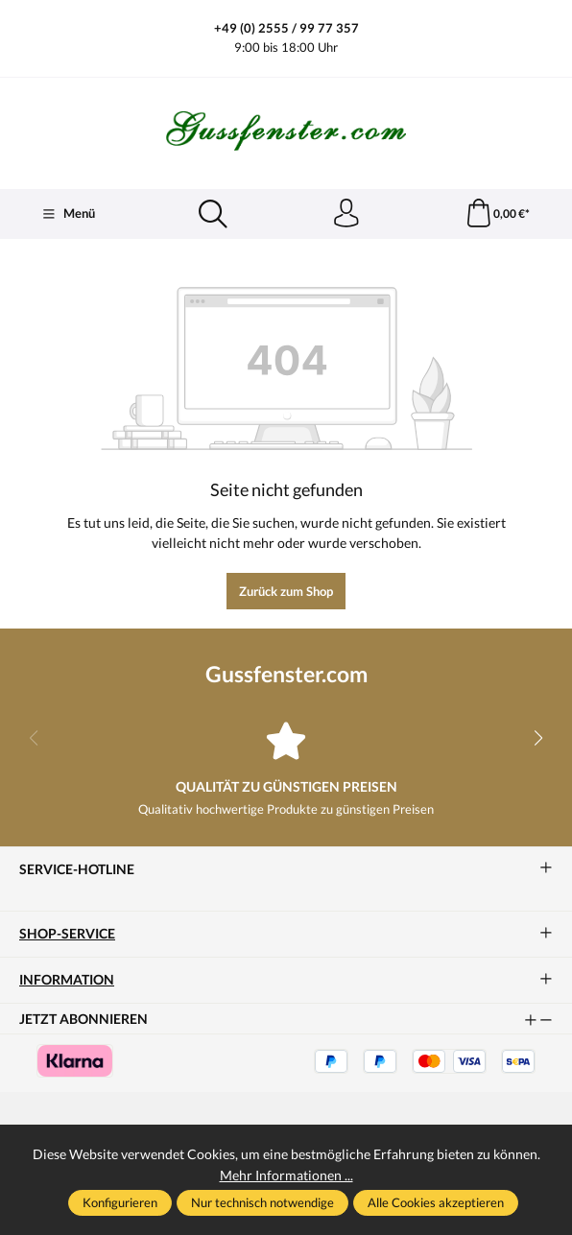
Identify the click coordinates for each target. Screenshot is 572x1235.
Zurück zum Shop (286, 591)
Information (66, 979)
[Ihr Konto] (345, 214)
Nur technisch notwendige (262, 1202)
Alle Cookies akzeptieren (436, 1202)
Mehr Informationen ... (286, 1175)
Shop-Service (67, 934)
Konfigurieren (120, 1202)
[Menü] (68, 214)
